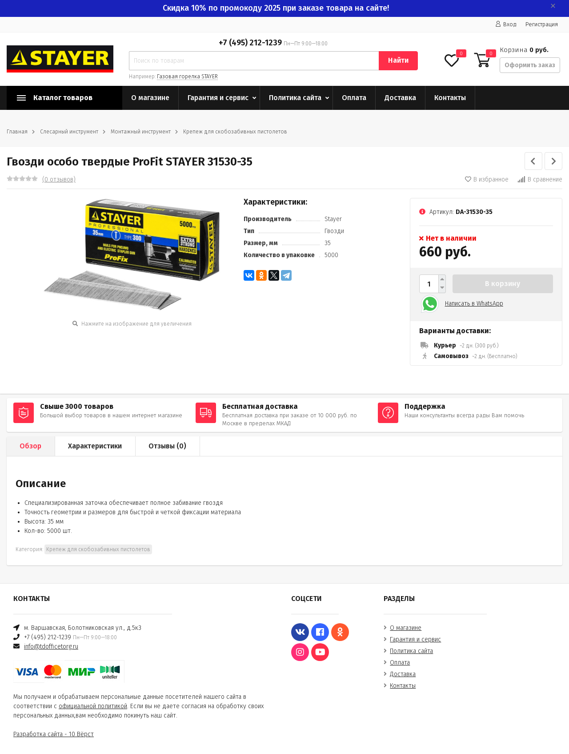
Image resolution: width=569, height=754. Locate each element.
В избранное (487, 179)
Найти (398, 60)
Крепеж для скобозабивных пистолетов (235, 132)
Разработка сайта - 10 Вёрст (53, 734)
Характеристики (95, 446)
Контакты (450, 97)
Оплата (354, 97)
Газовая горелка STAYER (187, 76)
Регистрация (541, 24)
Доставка (400, 97)
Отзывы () (167, 446)
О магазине (150, 97)
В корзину (502, 283)
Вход (506, 24)
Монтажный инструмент (141, 132)
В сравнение (539, 179)
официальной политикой (93, 706)
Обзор (30, 446)
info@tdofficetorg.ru (51, 646)
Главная (17, 132)
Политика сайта (295, 97)
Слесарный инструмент (69, 132)
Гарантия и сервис (218, 97)
